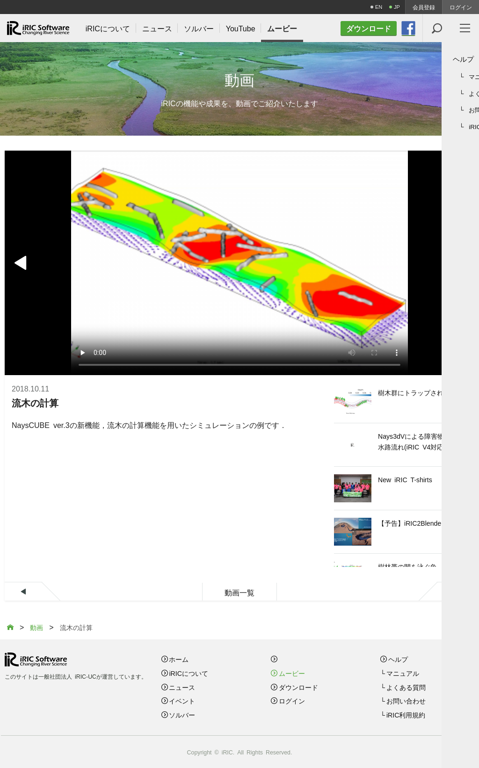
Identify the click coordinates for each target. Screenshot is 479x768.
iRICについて (188, 673)
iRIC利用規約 (405, 714)
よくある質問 (406, 687)
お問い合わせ (406, 700)
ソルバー (182, 714)
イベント (182, 700)
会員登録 (424, 7)
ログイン (461, 7)
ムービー (292, 673)
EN (378, 6)
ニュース (182, 687)
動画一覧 (239, 592)
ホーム (179, 659)
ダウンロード (298, 687)
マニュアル (402, 673)
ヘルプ (398, 659)
